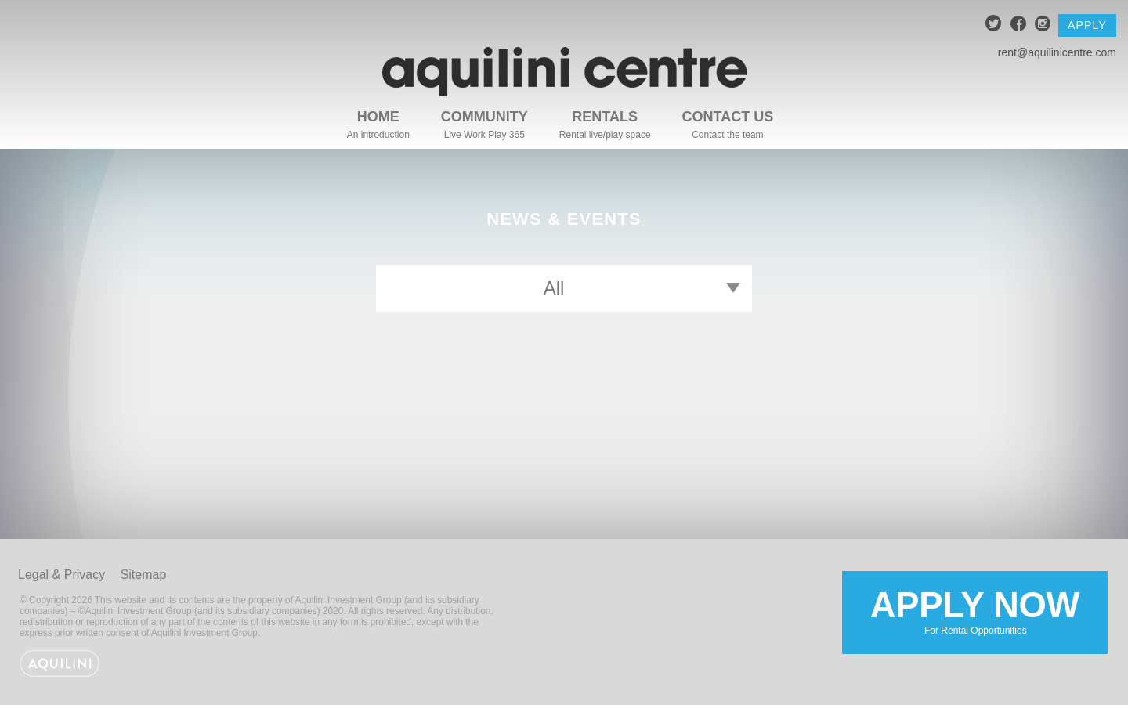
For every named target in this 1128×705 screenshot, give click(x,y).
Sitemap (144, 574)
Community (484, 117)
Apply (1087, 25)
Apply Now (974, 611)
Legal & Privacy (61, 574)
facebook (1018, 25)
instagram (1043, 25)
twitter (993, 25)
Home (378, 117)
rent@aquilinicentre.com (1057, 52)
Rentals (605, 117)
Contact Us (728, 117)
